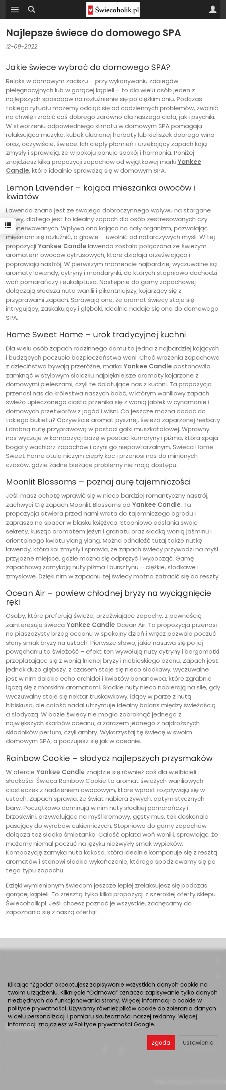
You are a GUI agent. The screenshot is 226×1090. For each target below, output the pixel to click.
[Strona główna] (113, 9)
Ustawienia (198, 1043)
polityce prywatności (37, 1008)
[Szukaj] (31, 9)
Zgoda (161, 1043)
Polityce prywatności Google (114, 1024)
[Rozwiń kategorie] (15, 9)
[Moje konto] (212, 9)
